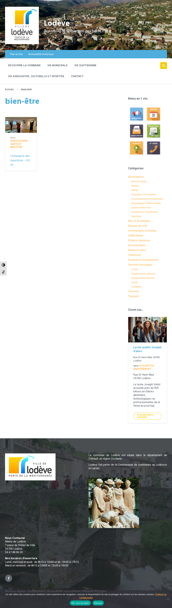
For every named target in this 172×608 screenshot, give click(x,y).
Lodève (57, 23)
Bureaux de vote (137, 225)
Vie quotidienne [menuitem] (85, 65)
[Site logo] (22, 43)
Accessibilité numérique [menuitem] (41, 54)
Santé (134, 282)
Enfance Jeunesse (139, 240)
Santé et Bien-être (141, 207)
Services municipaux (140, 264)
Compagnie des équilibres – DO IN (20, 161)
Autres (135, 185)
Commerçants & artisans (142, 230)
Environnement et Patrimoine (147, 199)
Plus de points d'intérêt (145, 416)
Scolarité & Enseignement (143, 259)
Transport (133, 296)
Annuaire (26, 89)
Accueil (9, 89)
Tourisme (133, 291)
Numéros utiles (137, 250)
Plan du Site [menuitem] (16, 54)
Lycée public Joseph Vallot (147, 349)
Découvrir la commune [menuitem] (24, 65)
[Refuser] (167, 599)
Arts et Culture (139, 181)
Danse (134, 190)
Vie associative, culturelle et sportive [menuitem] (36, 76)
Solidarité (136, 286)
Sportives (136, 216)
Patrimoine (134, 255)
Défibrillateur (135, 235)
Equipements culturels (143, 273)
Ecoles (134, 269)
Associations (18, 141)
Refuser (98, 603)
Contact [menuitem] (77, 76)
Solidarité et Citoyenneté (144, 212)
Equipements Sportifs (143, 278)
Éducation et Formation (143, 194)
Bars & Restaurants (139, 221)
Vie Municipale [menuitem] (57, 65)
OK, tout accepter (80, 603)
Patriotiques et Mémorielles (146, 203)
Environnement (136, 245)
